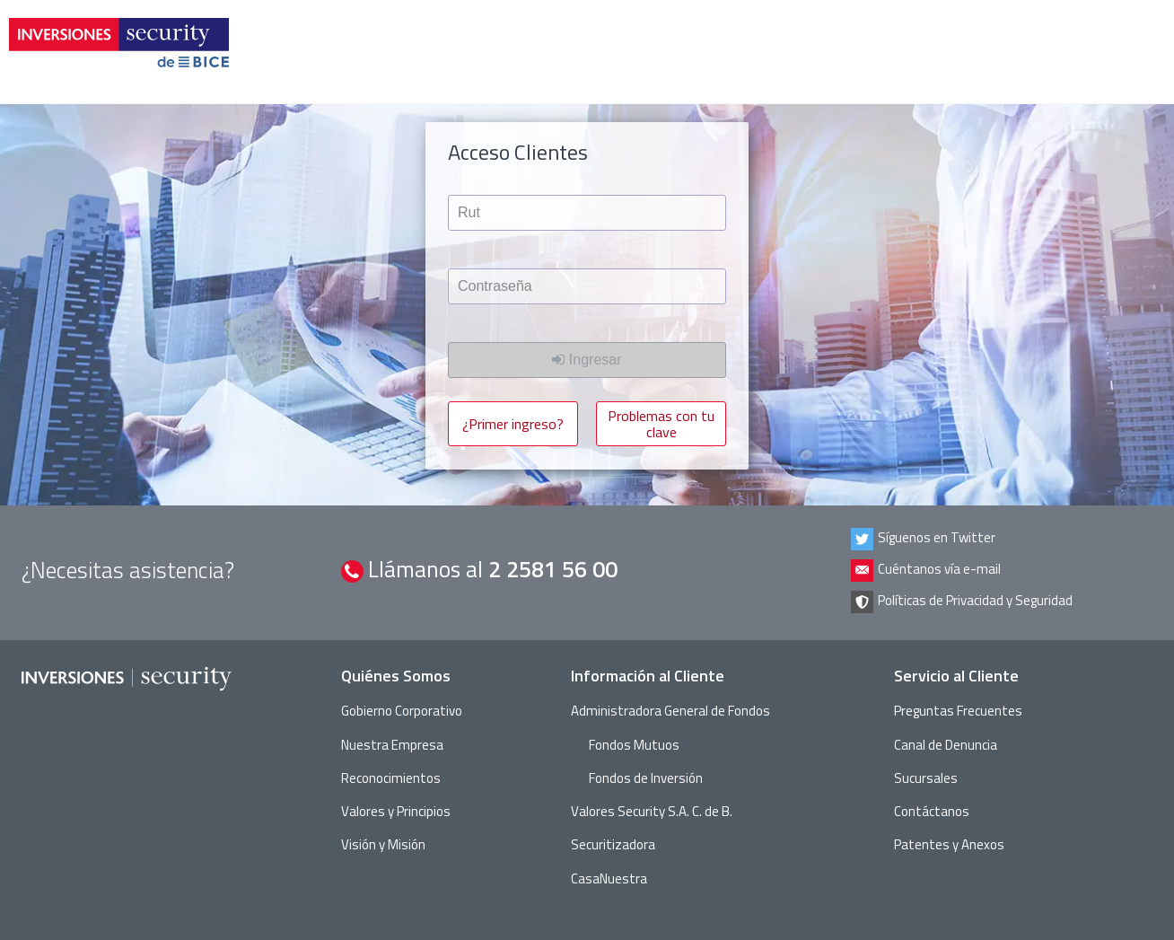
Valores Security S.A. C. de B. (651, 811)
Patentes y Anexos (949, 844)
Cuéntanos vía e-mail (926, 570)
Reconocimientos (391, 778)
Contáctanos (931, 811)
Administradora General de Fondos (670, 710)
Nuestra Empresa (392, 744)
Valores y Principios (396, 811)
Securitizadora (613, 844)
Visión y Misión (383, 844)
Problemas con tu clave (661, 424)
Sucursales (926, 778)
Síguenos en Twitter (923, 539)
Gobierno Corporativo (401, 710)
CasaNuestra (609, 878)
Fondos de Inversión (646, 778)
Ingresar (586, 359)
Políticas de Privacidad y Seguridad (962, 602)
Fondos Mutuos (634, 744)
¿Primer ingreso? (513, 424)
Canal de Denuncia (945, 744)
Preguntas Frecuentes (958, 710)
